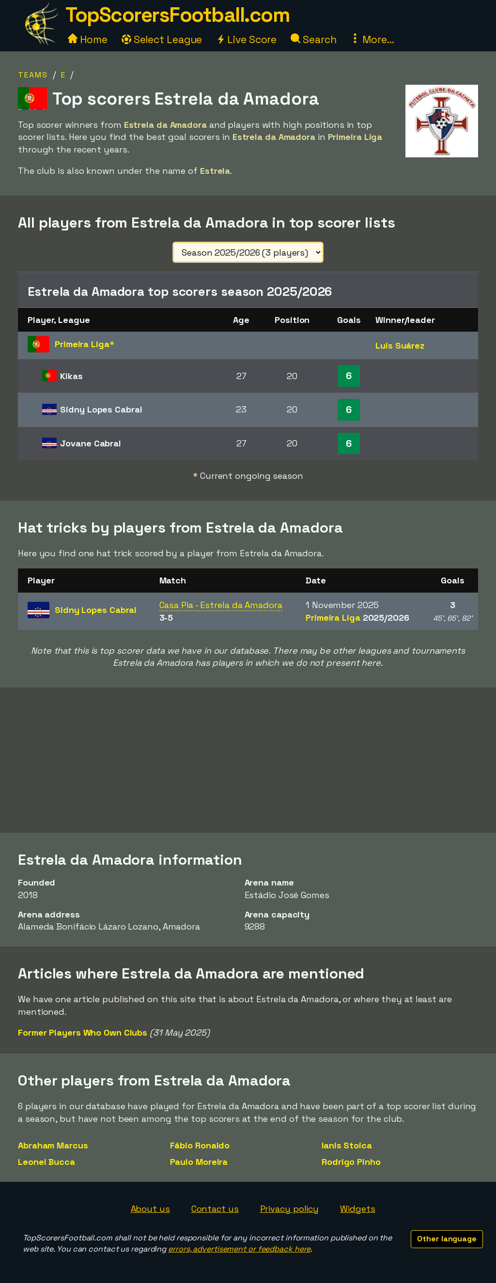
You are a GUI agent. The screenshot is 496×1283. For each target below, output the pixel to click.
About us (150, 1208)
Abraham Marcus (53, 1145)
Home (88, 39)
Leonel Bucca (46, 1161)
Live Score (246, 39)
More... (372, 39)
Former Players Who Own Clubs (82, 1032)
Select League (162, 39)
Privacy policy (289, 1208)
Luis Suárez (399, 345)
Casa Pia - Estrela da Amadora (220, 605)
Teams (33, 75)
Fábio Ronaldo (200, 1145)
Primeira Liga (357, 617)
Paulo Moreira (199, 1161)
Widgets (357, 1208)
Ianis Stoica (347, 1145)
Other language (447, 1239)
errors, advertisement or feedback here (239, 1249)
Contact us (215, 1208)
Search (313, 39)
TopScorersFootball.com (177, 15)
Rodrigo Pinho (351, 1161)
